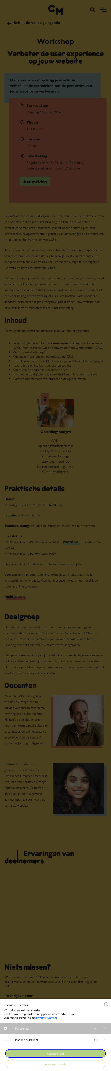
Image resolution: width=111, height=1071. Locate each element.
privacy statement (46, 1017)
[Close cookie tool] (106, 1004)
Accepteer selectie (55, 1064)
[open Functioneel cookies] (105, 1029)
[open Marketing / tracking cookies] (105, 1040)
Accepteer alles (55, 1053)
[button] (57, 1028)
